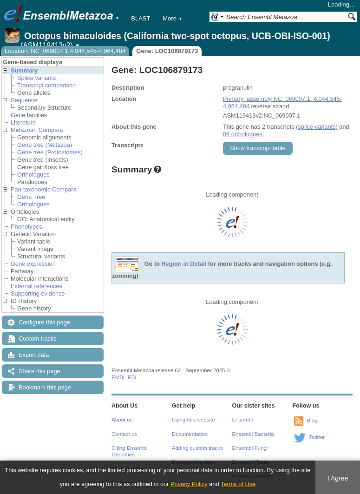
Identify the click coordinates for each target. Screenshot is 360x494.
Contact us (124, 434)
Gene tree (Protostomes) (50, 152)
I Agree (337, 478)
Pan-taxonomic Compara (44, 189)
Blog (312, 420)
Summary (24, 70)
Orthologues (33, 174)
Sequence (24, 100)
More (172, 18)
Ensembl (242, 419)
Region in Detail (184, 264)
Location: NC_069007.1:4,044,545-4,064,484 (65, 50)
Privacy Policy (189, 484)
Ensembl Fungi (250, 448)
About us (121, 419)
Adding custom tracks (197, 448)
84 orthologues (242, 134)
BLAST (140, 18)
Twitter (317, 437)
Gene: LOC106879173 (167, 50)
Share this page (39, 371)
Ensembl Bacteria (253, 434)
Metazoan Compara (37, 129)
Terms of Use (238, 484)
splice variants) (317, 126)
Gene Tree (31, 196)
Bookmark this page (45, 387)
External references (36, 286)
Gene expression (33, 263)
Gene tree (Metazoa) (44, 144)
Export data (34, 354)
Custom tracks (38, 338)
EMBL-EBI (124, 377)
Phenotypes (26, 226)
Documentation (190, 434)
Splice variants (36, 77)
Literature (23, 122)
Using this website (193, 419)
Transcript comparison (46, 85)
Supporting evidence (38, 293)
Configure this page (44, 322)
